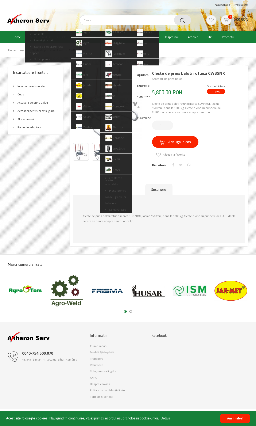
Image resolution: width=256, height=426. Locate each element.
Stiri (210, 37)
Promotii (228, 37)
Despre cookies (100, 384)
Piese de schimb (116, 37)
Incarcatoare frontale (31, 86)
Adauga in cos (175, 142)
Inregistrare (241, 5)
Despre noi (171, 37)
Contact (17, 48)
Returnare (96, 365)
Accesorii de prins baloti (33, 102)
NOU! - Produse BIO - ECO (48, 37)
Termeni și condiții (101, 397)
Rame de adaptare (30, 127)
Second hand (145, 37)
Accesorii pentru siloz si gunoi (36, 111)
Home (16, 37)
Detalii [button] (165, 418)
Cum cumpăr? (98, 346)
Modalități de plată (102, 352)
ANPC (93, 378)
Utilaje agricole (86, 37)
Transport (96, 359)
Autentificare (222, 5)
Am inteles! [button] (235, 418)
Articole (193, 37)
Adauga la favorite (170, 154)
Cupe (21, 94)
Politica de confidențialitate (107, 390)
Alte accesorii (26, 119)
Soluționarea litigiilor (103, 371)
